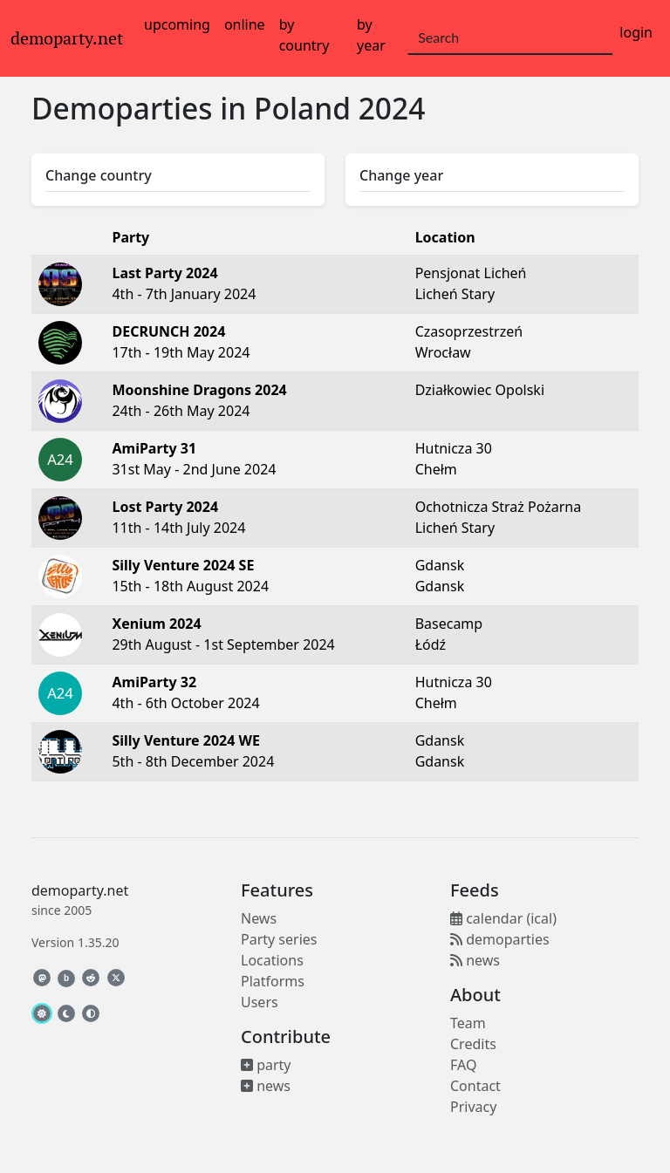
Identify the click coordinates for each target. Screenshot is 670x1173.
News (259, 918)
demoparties (500, 939)
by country (304, 35)
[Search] (509, 38)
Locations (272, 960)
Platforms (272, 981)
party (266, 1064)
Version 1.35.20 (75, 942)
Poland (302, 108)
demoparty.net (66, 38)
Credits (473, 1044)
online (244, 24)
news (266, 1085)
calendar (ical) (503, 918)
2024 (392, 108)
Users (259, 1002)
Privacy (473, 1106)
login (636, 32)
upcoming (177, 24)
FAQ (463, 1064)
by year (371, 35)
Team (468, 1023)
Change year (401, 175)
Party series (279, 939)
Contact (475, 1085)
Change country (98, 175)
